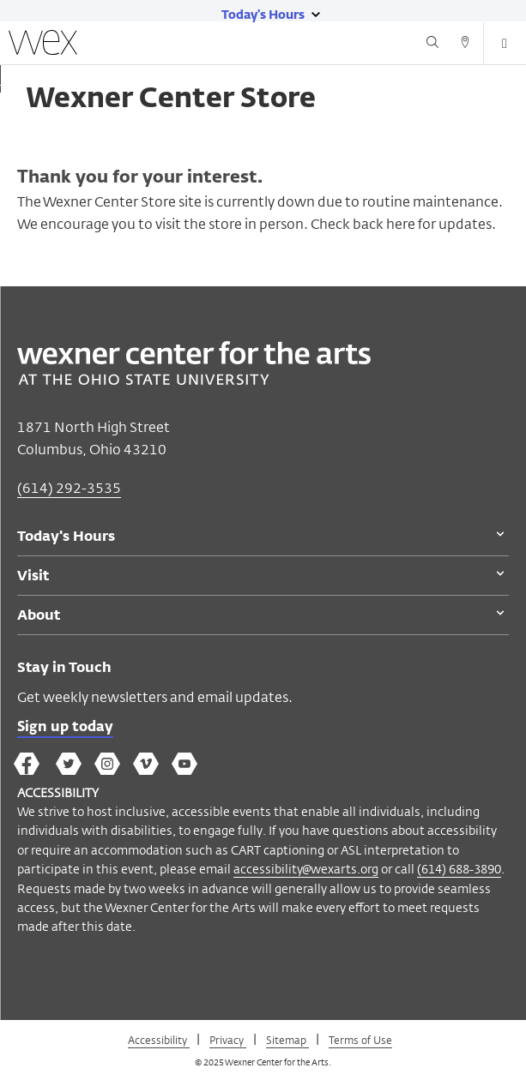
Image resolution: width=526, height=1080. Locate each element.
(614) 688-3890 (459, 869)
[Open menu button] (504, 43)
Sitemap (287, 1039)
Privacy (227, 1039)
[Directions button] (465, 44)
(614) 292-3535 (69, 488)
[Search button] (432, 44)
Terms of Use (360, 1039)
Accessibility (159, 1039)
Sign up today (65, 728)
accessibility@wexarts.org (305, 869)
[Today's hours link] (263, 13)
